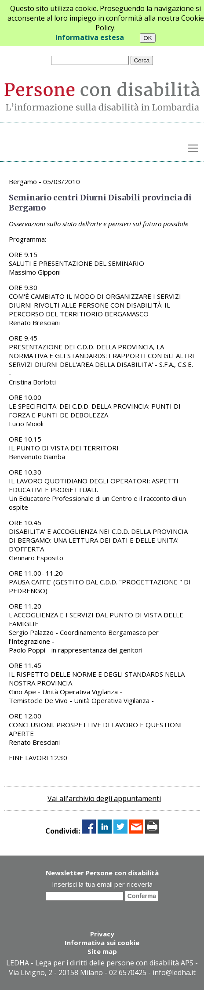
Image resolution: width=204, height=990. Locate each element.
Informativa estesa (89, 37)
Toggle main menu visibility (194, 146)
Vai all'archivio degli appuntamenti (104, 798)
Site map (102, 951)
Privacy (102, 933)
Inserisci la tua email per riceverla (102, 884)
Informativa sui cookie (102, 942)
